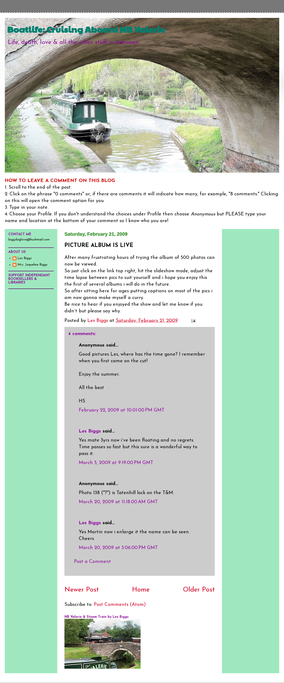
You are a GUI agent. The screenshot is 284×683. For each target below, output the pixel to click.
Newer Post (81, 590)
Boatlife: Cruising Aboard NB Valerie (86, 29)
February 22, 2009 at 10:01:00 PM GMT (121, 410)
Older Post (199, 590)
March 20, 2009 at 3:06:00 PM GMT (118, 547)
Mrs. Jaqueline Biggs (32, 265)
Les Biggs (90, 431)
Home (141, 590)
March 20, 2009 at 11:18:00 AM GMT (118, 502)
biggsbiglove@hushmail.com (29, 239)
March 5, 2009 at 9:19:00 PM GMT (116, 462)
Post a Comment (92, 561)
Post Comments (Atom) (120, 604)
